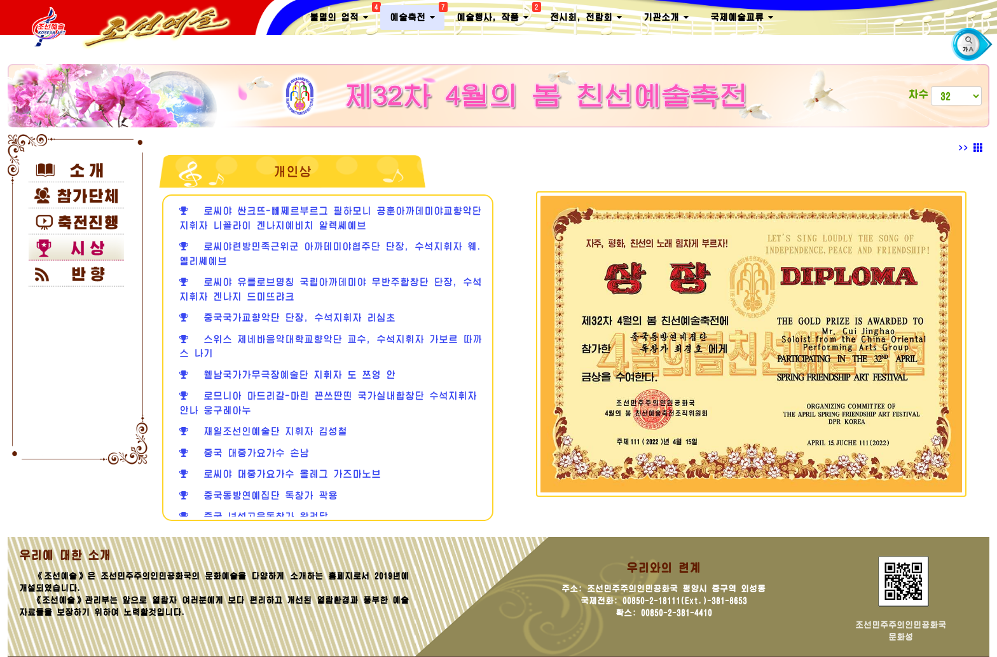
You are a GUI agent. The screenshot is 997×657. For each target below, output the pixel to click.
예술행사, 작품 (497, 14)
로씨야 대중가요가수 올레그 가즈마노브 (280, 473)
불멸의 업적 (344, 14)
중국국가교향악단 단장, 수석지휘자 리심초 (287, 317)
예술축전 (417, 14)
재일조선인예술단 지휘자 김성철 (263, 431)
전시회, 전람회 (586, 17)
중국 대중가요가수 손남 (244, 452)
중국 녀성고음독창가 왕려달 (253, 516)
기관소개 (666, 17)
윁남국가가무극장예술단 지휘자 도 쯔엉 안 (287, 374)
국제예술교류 (741, 17)
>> (970, 148)
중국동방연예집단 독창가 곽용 (258, 495)
